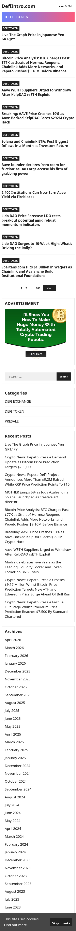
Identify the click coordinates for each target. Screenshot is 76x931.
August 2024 (15, 797)
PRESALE (12, 421)
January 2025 (15, 757)
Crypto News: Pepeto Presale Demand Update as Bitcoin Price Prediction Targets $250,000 (35, 462)
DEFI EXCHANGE (18, 401)
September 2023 (18, 883)
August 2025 (15, 702)
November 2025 (18, 679)
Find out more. (16, 924)
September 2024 (18, 789)
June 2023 (13, 907)
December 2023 (17, 860)
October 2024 (16, 781)
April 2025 (13, 734)
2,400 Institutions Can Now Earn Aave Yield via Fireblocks (34, 194)
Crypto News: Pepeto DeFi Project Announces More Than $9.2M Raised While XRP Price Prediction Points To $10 (37, 479)
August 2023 (15, 891)
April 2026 (13, 639)
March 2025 (14, 742)
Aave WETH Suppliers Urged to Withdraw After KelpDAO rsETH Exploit (36, 92)
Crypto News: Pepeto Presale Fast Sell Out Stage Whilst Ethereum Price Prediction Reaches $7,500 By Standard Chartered (36, 609)
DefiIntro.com (18, 6)
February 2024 (16, 844)
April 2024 (13, 828)
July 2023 (12, 899)
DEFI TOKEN (10, 28)
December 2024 (17, 765)
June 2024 (13, 812)
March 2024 (14, 836)
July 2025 (12, 710)
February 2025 (16, 750)
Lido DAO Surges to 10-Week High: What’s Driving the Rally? (37, 245)
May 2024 (12, 820)
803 (38, 288)
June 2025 (13, 718)
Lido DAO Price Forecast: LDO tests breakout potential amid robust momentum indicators (31, 220)
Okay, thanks (60, 923)
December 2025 (17, 671)
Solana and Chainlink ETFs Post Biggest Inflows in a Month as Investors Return (35, 143)
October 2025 (16, 687)
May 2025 (12, 726)
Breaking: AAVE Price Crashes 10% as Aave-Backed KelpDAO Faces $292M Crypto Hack (38, 118)
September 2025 (18, 695)
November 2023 (18, 868)
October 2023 (16, 875)
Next (49, 288)
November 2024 (18, 773)
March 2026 (14, 647)
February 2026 (16, 655)
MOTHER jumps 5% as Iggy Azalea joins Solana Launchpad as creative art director (36, 497)
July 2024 (12, 805)
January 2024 (15, 852)
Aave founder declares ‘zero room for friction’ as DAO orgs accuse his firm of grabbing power (34, 169)
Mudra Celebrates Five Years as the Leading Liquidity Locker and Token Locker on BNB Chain (33, 567)
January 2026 (15, 663)
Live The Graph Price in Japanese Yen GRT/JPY (33, 36)
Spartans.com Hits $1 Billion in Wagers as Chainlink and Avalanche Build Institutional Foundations (37, 271)
